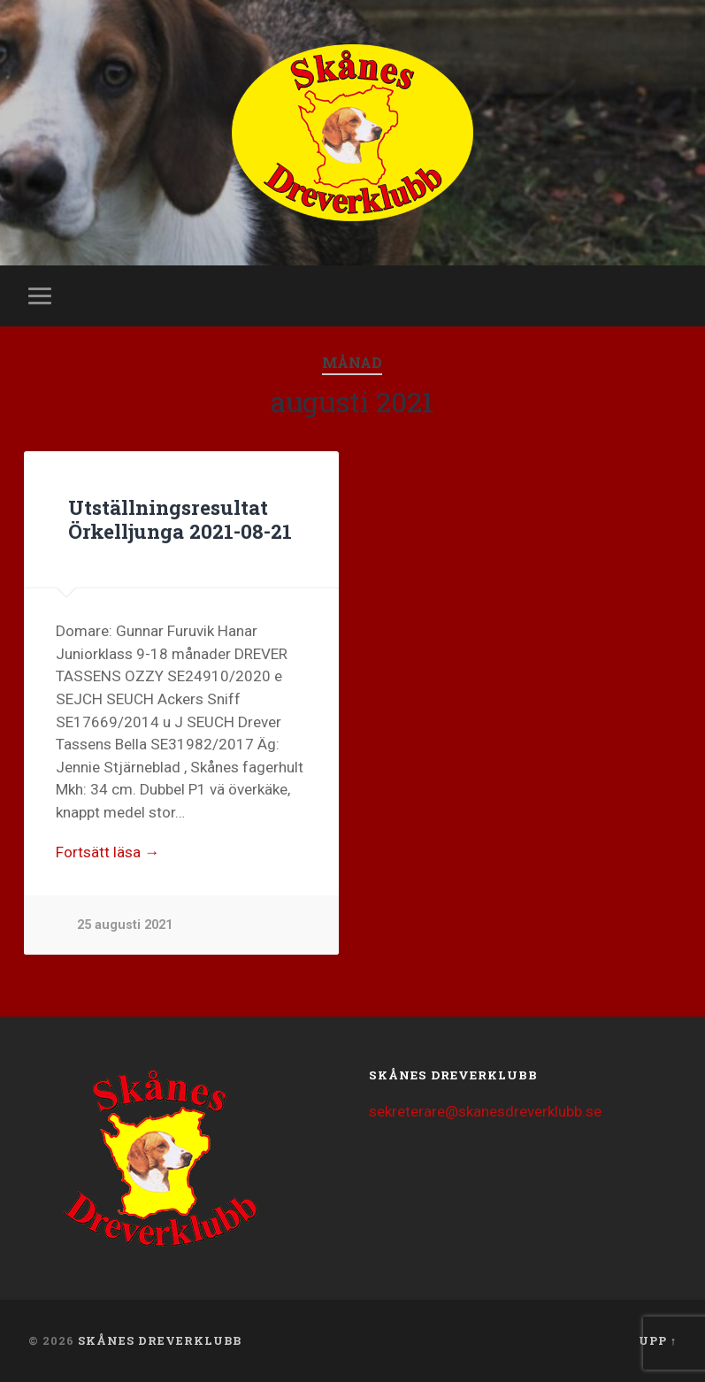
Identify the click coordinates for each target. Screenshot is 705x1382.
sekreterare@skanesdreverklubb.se (485, 1111)
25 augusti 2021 (124, 925)
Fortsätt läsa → (107, 852)
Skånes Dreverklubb (159, 1340)
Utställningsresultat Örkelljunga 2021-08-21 (180, 519)
